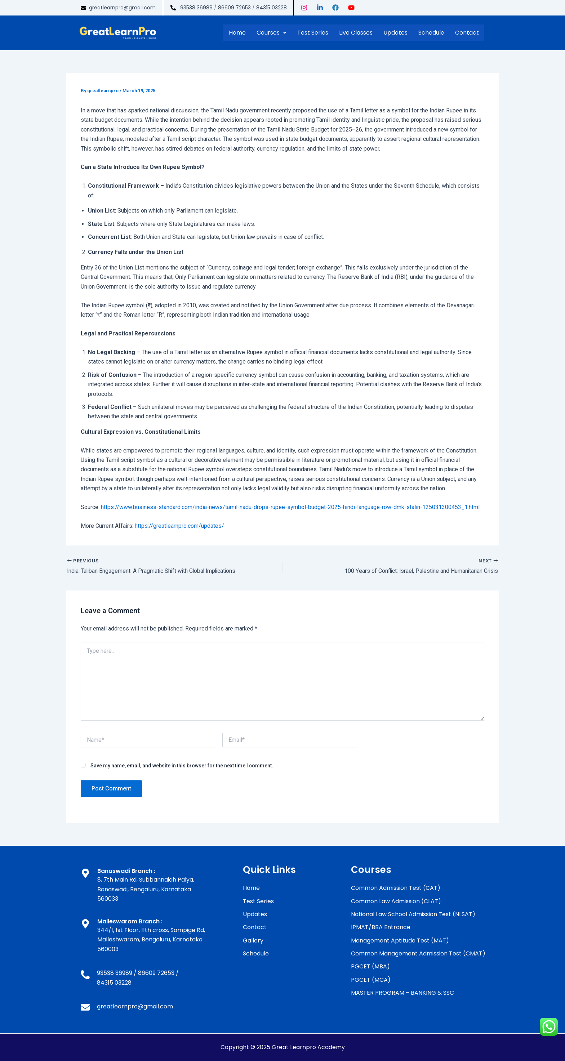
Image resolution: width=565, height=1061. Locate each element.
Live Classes (356, 32)
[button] (271, 32)
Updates (395, 32)
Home (237, 32)
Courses (271, 32)
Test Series (312, 32)
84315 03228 (271, 7)
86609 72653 (234, 7)
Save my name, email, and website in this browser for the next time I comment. (181, 765)
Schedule (431, 32)
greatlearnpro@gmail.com (122, 7)
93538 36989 (196, 7)
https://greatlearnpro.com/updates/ (179, 525)
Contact (467, 32)
